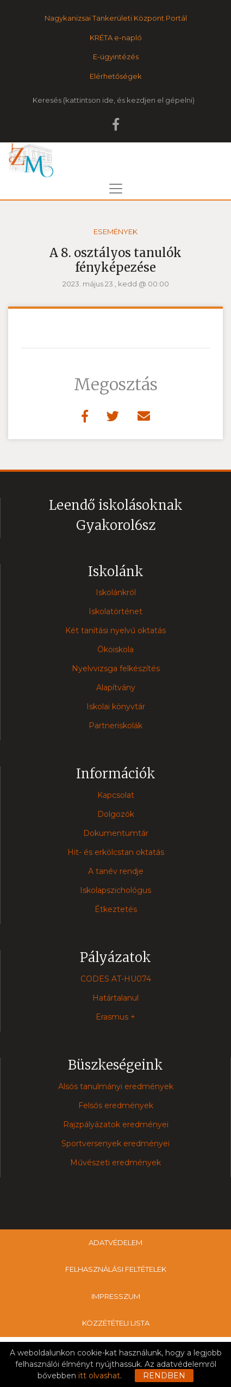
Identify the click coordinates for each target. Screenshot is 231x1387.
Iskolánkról (116, 592)
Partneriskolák (115, 725)
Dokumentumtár (115, 833)
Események (115, 231)
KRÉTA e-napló (116, 37)
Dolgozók (115, 814)
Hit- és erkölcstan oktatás (115, 852)
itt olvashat (99, 1375)
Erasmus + (115, 1017)
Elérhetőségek (116, 76)
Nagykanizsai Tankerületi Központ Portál (116, 18)
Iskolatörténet (115, 611)
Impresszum (115, 1296)
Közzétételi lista (115, 1323)
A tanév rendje (115, 871)
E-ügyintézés (116, 56)
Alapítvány (115, 687)
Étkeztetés (116, 909)
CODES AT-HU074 (115, 979)
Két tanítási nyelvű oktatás (115, 630)
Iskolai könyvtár (115, 706)
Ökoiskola (115, 649)
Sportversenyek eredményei (115, 1143)
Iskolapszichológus (115, 890)
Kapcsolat (115, 795)
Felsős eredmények (115, 1105)
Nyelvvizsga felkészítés (116, 668)
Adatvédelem (115, 1242)
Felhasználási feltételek (115, 1269)
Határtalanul (115, 998)
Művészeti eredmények (115, 1162)
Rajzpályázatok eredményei (115, 1124)
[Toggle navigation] (116, 188)
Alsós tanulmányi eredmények (115, 1086)
